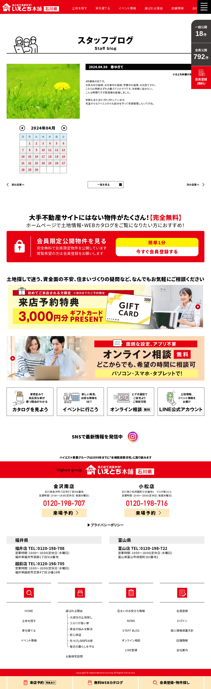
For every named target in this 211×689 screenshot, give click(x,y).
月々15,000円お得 (81, 641)
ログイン (182, 621)
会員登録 (182, 611)
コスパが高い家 (79, 623)
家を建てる (98, 8)
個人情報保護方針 (182, 630)
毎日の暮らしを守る (82, 646)
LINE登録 (131, 650)
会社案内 (189, 8)
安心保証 (75, 635)
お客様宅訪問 (74, 656)
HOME (29, 611)
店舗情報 (169, 8)
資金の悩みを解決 (81, 629)
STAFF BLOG (131, 630)
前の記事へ (18, 184)
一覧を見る (103, 184)
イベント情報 (122, 8)
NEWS (131, 621)
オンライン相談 (131, 640)
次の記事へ (193, 184)
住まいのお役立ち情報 (131, 611)
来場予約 (65, 512)
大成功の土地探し (81, 617)
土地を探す (76, 8)
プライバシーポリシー (107, 525)
